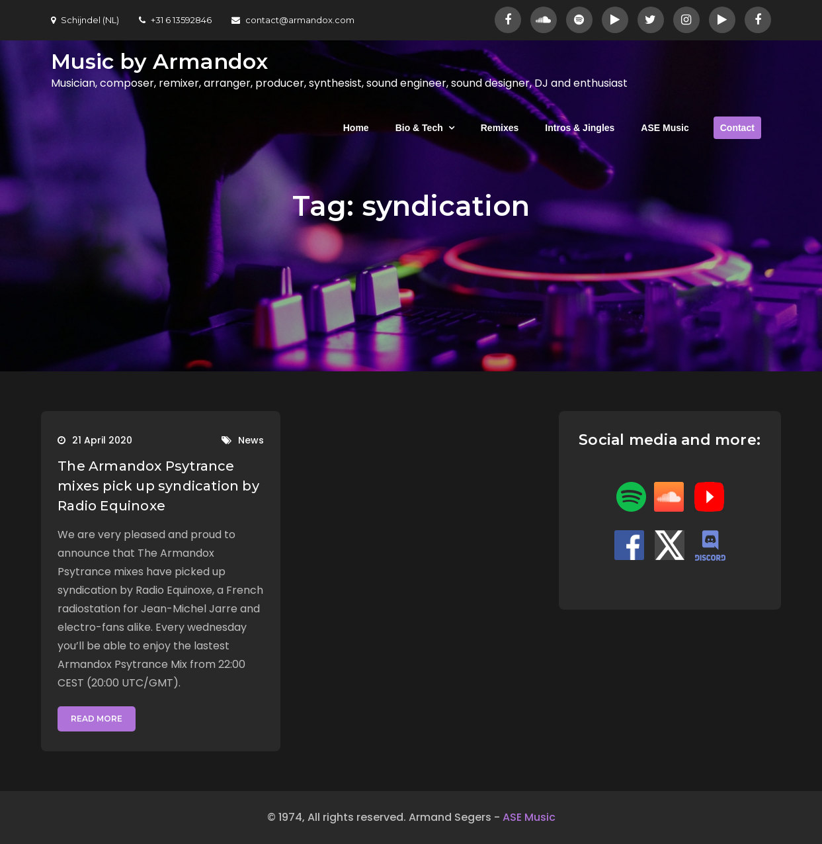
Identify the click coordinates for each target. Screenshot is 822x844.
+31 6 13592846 (175, 20)
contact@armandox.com (292, 20)
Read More (96, 719)
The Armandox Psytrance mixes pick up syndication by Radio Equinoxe (158, 486)
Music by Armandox (159, 61)
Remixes (500, 127)
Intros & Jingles (579, 127)
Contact (737, 127)
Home (356, 127)
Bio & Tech (419, 127)
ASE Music (664, 127)
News (251, 440)
